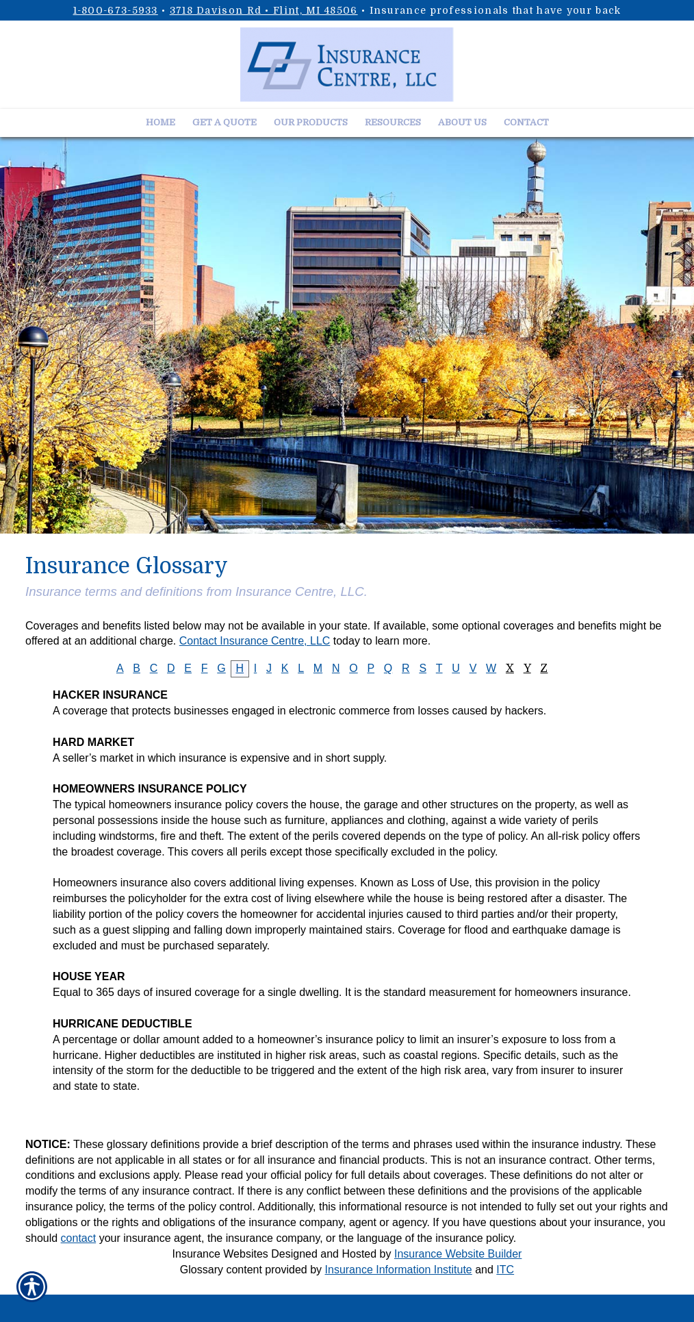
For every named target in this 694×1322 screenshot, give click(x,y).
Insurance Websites (220, 1254)
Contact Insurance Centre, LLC (255, 641)
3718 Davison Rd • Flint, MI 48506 (264, 10)
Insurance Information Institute (398, 1269)
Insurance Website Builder (458, 1254)
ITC (505, 1269)
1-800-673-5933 (115, 10)
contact (79, 1238)
